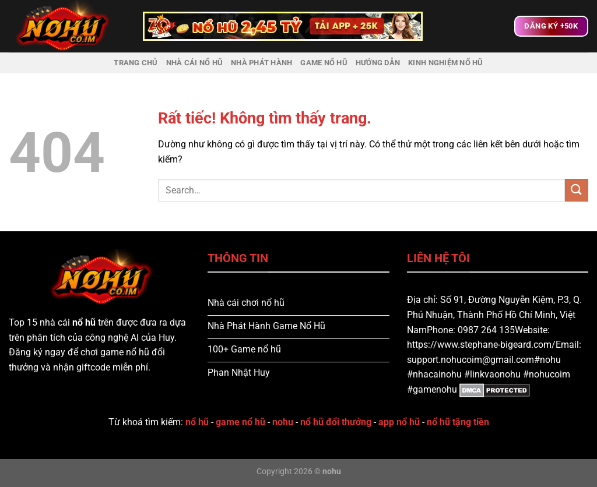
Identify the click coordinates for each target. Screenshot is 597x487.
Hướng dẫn (378, 62)
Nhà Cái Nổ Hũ (194, 62)
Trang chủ (135, 62)
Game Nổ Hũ (323, 62)
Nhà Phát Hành (261, 62)
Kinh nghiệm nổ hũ (445, 62)
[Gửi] (576, 190)
